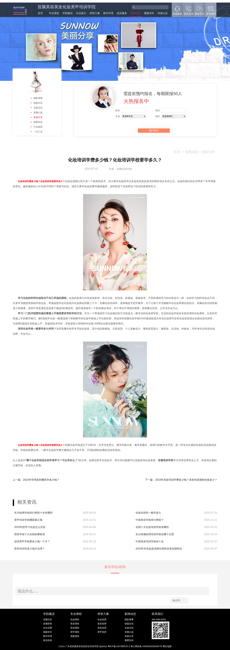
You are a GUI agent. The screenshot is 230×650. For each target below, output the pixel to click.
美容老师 (101, 623)
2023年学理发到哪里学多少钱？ (41, 479)
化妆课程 (74, 619)
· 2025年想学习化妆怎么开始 (29, 527)
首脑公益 (38, 112)
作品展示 (81, 13)
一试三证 (38, 131)
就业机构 (47, 640)
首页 (40, 13)
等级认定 (162, 13)
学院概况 (67, 13)
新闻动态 (135, 13)
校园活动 (38, 103)
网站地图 (167, 646)
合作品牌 (47, 628)
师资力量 (95, 13)
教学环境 (108, 13)
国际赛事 (38, 98)
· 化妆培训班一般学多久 (147, 512)
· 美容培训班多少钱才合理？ (29, 548)
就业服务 (122, 13)
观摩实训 (38, 122)
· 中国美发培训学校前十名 (149, 541)
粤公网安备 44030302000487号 (147, 646)
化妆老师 (101, 619)
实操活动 (38, 107)
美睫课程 (74, 636)
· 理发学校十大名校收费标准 (29, 534)
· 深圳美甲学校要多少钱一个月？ (31, 541)
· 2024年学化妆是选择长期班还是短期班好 (158, 548)
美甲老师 (101, 632)
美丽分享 (38, 117)
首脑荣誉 (47, 623)
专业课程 (54, 13)
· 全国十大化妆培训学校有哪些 (151, 527)
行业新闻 (38, 127)
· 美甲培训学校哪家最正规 (27, 520)
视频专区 (149, 13)
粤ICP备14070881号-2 (119, 646)
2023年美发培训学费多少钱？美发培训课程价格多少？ (186, 479)
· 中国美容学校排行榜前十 (149, 520)
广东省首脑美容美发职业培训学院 (82, 646)
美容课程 (74, 623)
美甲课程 (74, 632)
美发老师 (101, 628)
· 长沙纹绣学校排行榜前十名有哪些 (33, 512)
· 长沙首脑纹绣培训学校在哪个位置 (154, 534)
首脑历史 (47, 619)
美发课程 (74, 628)
